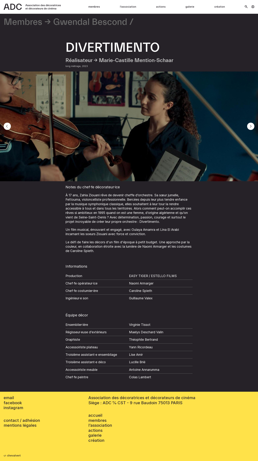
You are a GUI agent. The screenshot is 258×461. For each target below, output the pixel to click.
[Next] (250, 126)
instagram (13, 407)
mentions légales (20, 425)
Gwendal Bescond (90, 22)
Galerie (189, 6)
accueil (95, 415)
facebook (13, 402)
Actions (161, 6)
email (9, 397)
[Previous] (7, 126)
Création (219, 6)
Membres (94, 6)
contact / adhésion (22, 420)
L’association (128, 6)
